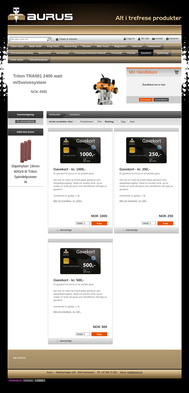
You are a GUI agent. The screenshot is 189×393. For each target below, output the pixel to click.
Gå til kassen (146, 100)
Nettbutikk (55, 114)
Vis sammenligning (25, 121)
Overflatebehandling (22, 53)
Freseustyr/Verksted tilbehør (90, 53)
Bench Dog (71, 46)
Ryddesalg (162, 53)
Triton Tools (17, 46)
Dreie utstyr (17, 59)
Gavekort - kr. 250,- (133, 201)
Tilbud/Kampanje (38, 59)
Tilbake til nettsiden (68, 39)
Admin (40, 380)
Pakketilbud (154, 46)
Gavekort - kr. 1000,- (68, 201)
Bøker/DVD (45, 53)
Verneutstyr (62, 53)
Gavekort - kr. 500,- (67, 311)
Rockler (87, 46)
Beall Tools (35, 46)
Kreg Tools (53, 46)
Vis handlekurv (161, 100)
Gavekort (146, 53)
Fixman (131, 53)
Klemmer (137, 46)
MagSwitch (120, 46)
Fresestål (116, 53)
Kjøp (99, 223)
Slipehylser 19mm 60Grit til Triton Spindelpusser (25, 171)
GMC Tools (103, 46)
